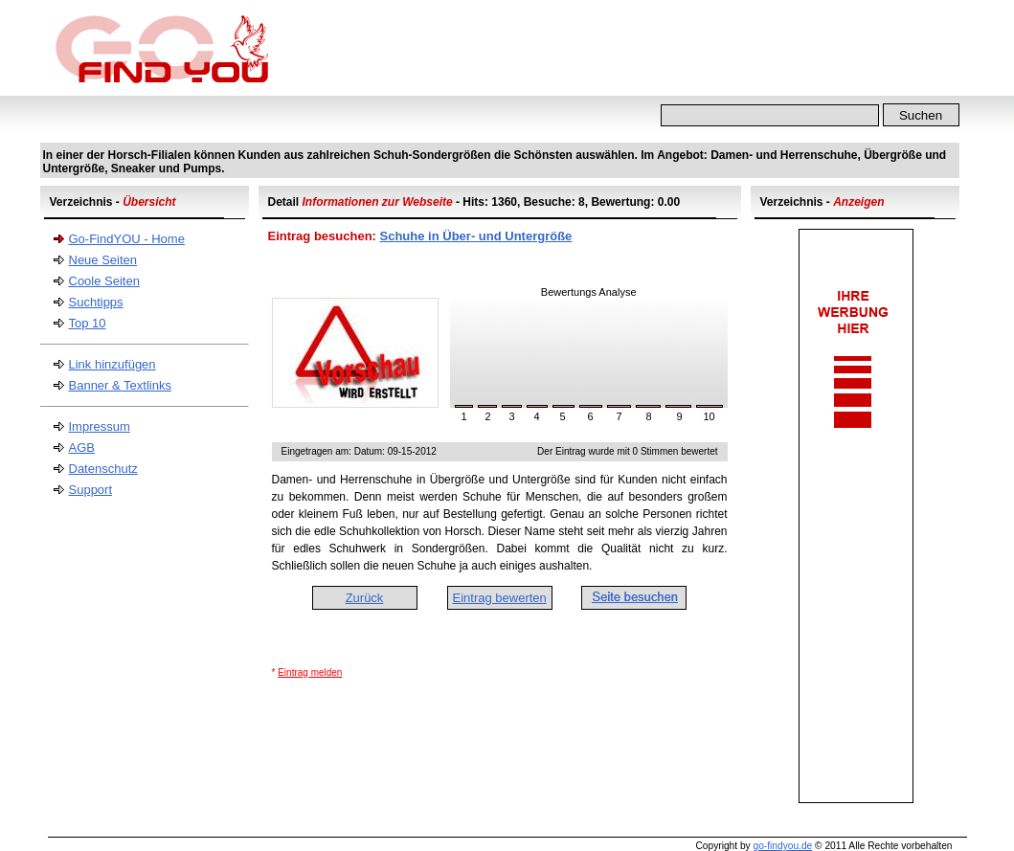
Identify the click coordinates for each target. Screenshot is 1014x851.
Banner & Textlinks (120, 385)
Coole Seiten (104, 281)
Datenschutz (103, 468)
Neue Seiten (103, 260)
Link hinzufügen (112, 364)
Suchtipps (96, 302)
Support (91, 489)
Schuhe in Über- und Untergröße (476, 236)
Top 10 (87, 323)
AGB (82, 447)
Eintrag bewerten (500, 598)
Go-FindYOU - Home (127, 239)
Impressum (99, 426)
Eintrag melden (310, 672)
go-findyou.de (782, 845)
